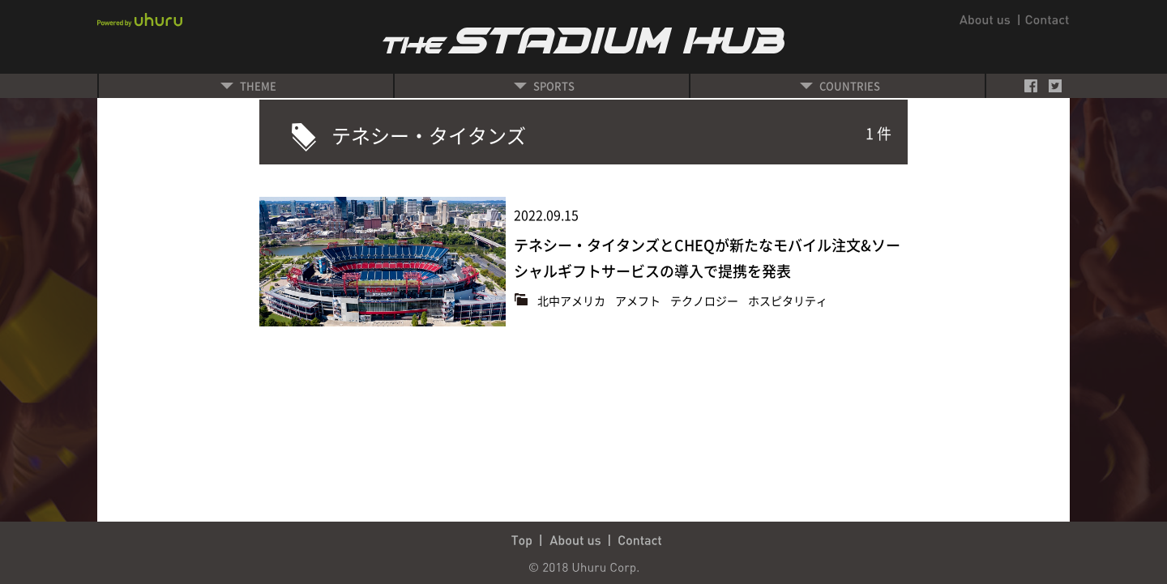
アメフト (639, 300)
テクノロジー (705, 300)
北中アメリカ (572, 300)
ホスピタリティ (787, 300)
